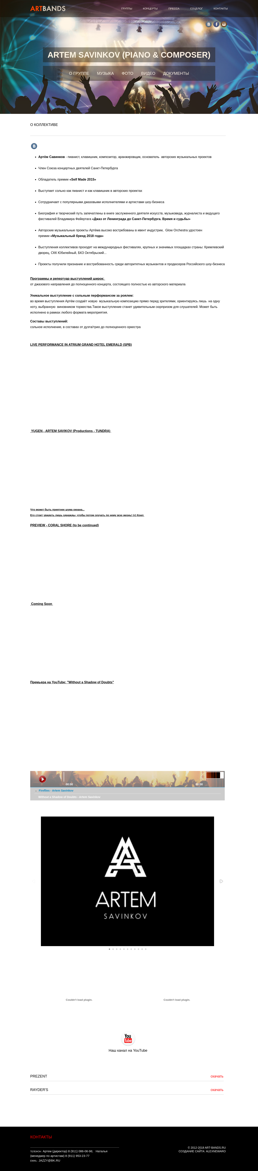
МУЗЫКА (105, 73)
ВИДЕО (148, 73)
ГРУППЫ (126, 8)
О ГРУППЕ (79, 73)
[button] (221, 881)
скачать (217, 1076)
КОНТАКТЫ (221, 8)
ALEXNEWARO (216, 1151)
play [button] (42, 779)
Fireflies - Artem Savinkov (56, 790)
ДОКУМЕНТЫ (176, 73)
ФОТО (127, 73)
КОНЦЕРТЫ (150, 8)
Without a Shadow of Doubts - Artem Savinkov (69, 797)
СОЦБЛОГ (196, 8)
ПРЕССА (174, 8)
